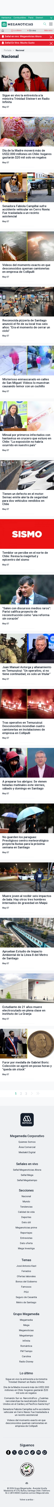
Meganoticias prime (26, 1227)
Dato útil (26, 1222)
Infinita (26, 1340)
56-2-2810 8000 (12, 1493)
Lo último (18, 30)
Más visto (48, 30)
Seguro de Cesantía (26, 1297)
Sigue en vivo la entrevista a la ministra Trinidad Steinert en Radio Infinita (26, 1380)
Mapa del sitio (42, 1493)
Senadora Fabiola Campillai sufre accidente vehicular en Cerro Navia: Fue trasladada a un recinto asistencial (26, 1412)
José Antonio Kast (26, 1265)
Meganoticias (26, 1330)
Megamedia (26, 1319)
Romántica (26, 1345)
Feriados (26, 1271)
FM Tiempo (26, 1351)
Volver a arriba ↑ (27, 1499)
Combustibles (20, 17)
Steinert (39, 17)
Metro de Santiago (26, 1302)
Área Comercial (27, 1147)
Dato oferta (26, 1243)
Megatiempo (26, 1335)
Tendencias (26, 1206)
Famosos (26, 1286)
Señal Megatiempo (27, 1180)
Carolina (26, 1356)
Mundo (26, 1201)
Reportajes (26, 1232)
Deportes (26, 1217)
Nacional (26, 1196)
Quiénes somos (28, 1493)
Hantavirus (6, 17)
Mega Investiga (26, 1248)
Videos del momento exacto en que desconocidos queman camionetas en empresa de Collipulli (26, 1423)
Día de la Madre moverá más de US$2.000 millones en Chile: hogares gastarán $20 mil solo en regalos (26, 1390)
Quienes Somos (27, 1141)
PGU (26, 1291)
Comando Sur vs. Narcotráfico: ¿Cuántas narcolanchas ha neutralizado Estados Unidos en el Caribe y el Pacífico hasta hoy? (26, 1401)
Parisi (30, 17)
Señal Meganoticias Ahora (27, 1169)
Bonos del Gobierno (26, 1281)
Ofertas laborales (26, 1276)
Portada (7, 50)
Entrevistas (26, 1238)
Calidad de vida (26, 1211)
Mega (26, 1325)
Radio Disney (26, 1361)
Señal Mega (27, 1175)
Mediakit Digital (27, 1152)
